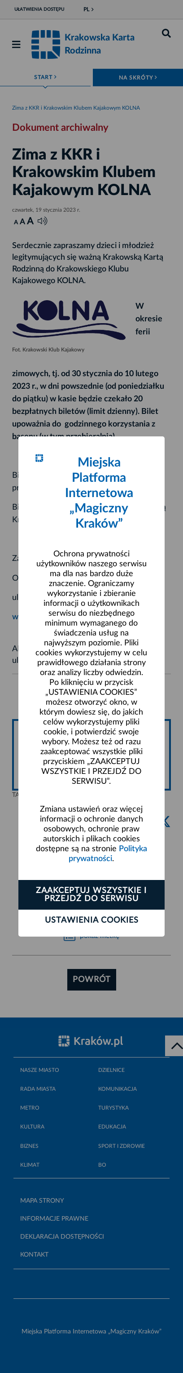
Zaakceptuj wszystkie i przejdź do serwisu (91, 895)
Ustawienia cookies (92, 920)
